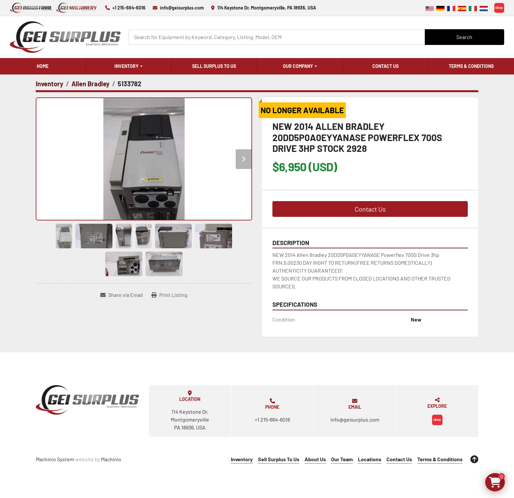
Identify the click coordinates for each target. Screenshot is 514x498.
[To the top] (474, 459)
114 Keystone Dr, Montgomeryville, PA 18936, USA (266, 7)
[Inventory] (49, 84)
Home (43, 66)
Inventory (126, 66)
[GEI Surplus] (87, 400)
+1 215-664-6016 (129, 7)
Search (464, 37)
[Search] (276, 37)
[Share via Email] (121, 295)
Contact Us (385, 66)
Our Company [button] (298, 66)
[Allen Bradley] (90, 84)
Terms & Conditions (471, 66)
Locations (369, 459)
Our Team (342, 459)
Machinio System (55, 459)
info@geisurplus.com (182, 7)
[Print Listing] (169, 295)
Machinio (111, 459)
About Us (315, 459)
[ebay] (499, 8)
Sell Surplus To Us (214, 66)
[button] (128, 66)
